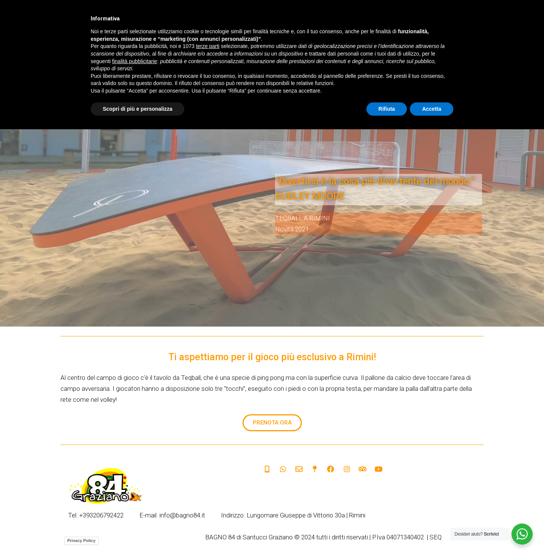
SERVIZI (191, 55)
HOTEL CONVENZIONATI (327, 55)
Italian (232, 19)
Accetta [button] (431, 535)
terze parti (207, 473)
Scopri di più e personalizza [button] (137, 535)
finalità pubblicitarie (134, 488)
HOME (157, 55)
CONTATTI (466, 55)
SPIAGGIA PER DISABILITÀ (406, 55)
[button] (272, 422)
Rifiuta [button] (387, 535)
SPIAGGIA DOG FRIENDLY (250, 55)
